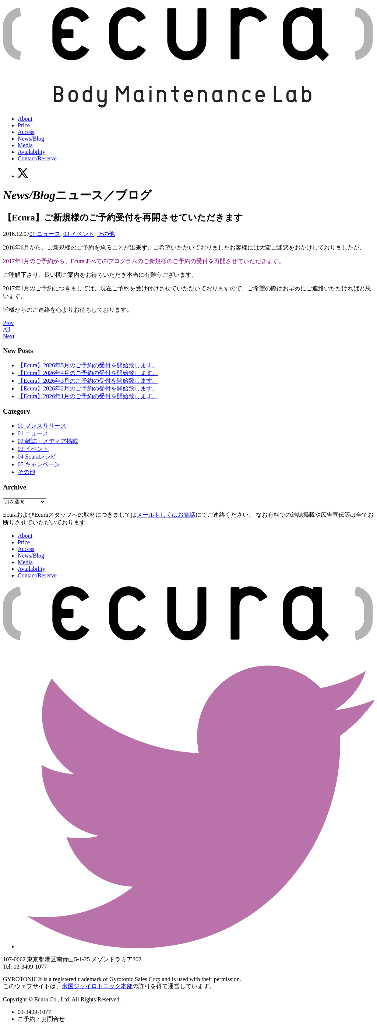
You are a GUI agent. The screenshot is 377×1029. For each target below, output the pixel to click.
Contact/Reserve (37, 158)
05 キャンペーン (39, 464)
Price (24, 125)
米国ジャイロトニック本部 (97, 986)
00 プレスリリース (42, 425)
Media (25, 145)
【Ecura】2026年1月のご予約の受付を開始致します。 (88, 396)
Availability (31, 152)
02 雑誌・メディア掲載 (48, 441)
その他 (106, 234)
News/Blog (31, 138)
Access (26, 132)
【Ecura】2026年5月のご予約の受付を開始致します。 (88, 365)
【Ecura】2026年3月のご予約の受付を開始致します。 (88, 381)
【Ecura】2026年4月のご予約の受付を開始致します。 (88, 373)
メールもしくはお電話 (166, 515)
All (6, 329)
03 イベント (78, 234)
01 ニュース (44, 234)
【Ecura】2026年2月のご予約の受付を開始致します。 (88, 388)
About (25, 119)
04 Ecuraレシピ (37, 456)
